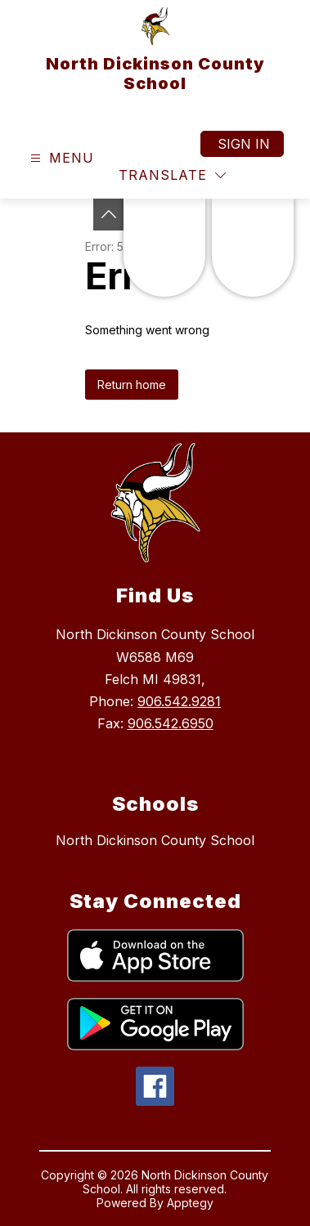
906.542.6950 (170, 723)
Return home (131, 385)
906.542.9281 (179, 701)
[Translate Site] (172, 175)
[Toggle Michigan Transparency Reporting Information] (108, 214)
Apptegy (190, 1203)
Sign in (244, 144)
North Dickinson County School (155, 840)
